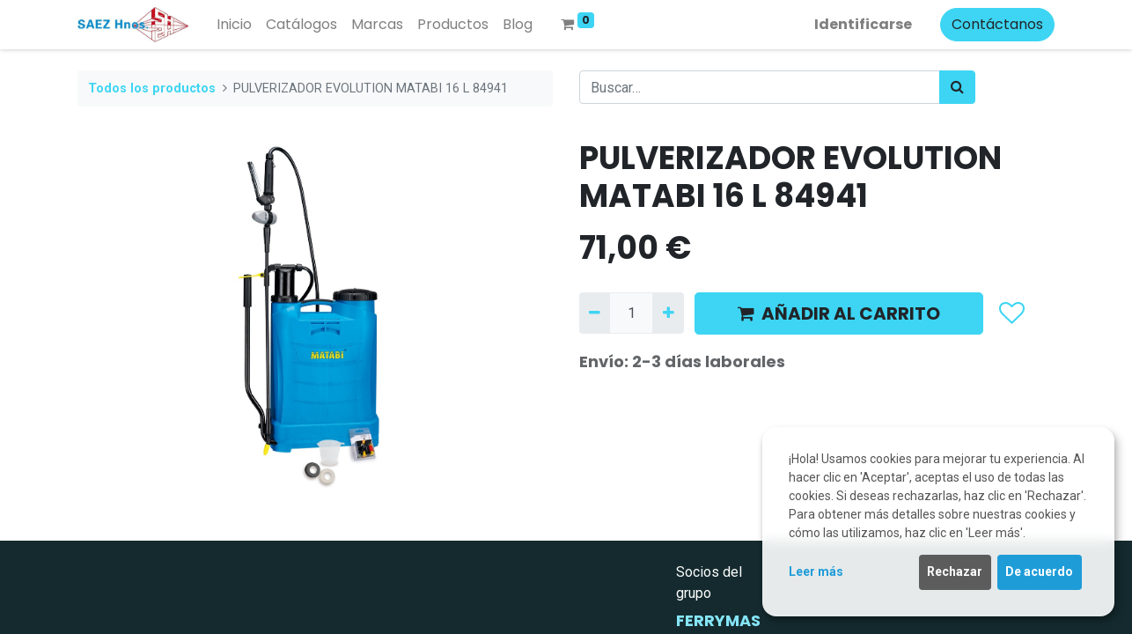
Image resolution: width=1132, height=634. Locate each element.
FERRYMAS (718, 620)
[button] (1011, 313)
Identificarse (863, 24)
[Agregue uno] (667, 312)
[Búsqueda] (957, 87)
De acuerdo (1039, 571)
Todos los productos (152, 88)
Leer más (816, 571)
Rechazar (954, 571)
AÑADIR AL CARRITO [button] (839, 313)
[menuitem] (234, 24)
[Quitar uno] (594, 312)
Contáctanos (997, 24)
